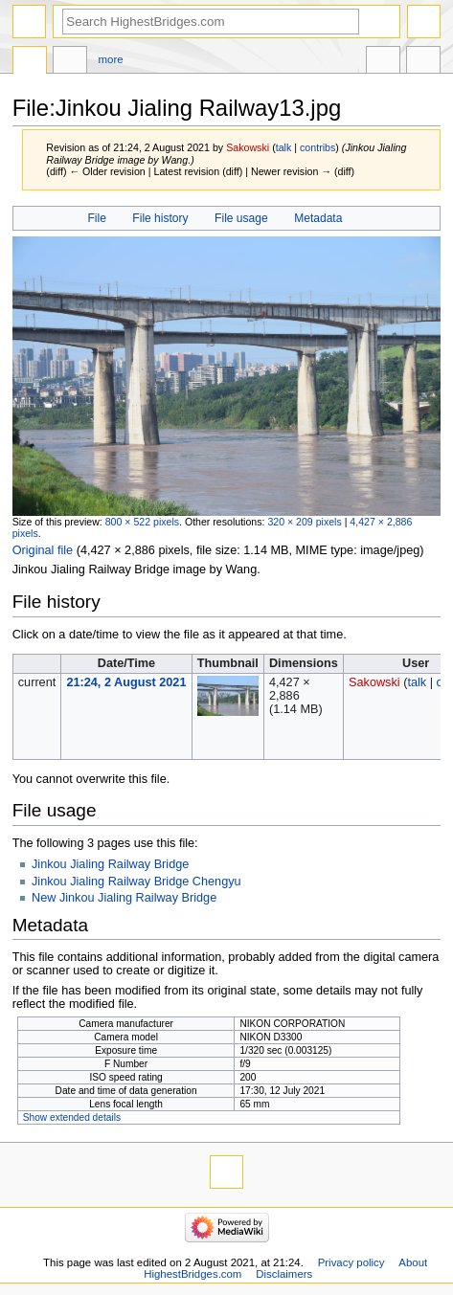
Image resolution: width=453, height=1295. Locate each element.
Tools (423, 62)
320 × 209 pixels (304, 521)
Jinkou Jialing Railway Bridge (110, 864)
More (111, 59)
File (96, 218)
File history (160, 218)
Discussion (70, 62)
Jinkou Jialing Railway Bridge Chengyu (136, 881)
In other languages (383, 62)
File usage (241, 218)
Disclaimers (284, 1274)
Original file (42, 550)
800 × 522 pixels (142, 521)
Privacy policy (351, 1262)
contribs (317, 147)
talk (284, 147)
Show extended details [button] (72, 1117)
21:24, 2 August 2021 (126, 682)
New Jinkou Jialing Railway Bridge (124, 897)
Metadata (318, 218)
